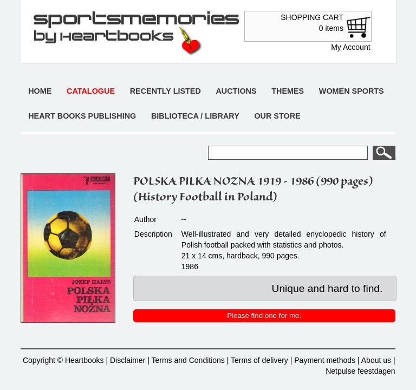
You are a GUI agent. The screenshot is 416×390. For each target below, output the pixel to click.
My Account (350, 47)
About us (376, 360)
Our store (277, 116)
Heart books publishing (82, 116)
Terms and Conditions (187, 360)
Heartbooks (84, 360)
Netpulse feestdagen (360, 371)
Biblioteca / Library (195, 116)
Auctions (236, 91)
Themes (287, 91)
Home (39, 91)
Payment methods (324, 360)
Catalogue (91, 91)
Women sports (351, 91)
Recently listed (165, 91)
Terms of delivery (259, 360)
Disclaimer (127, 360)
